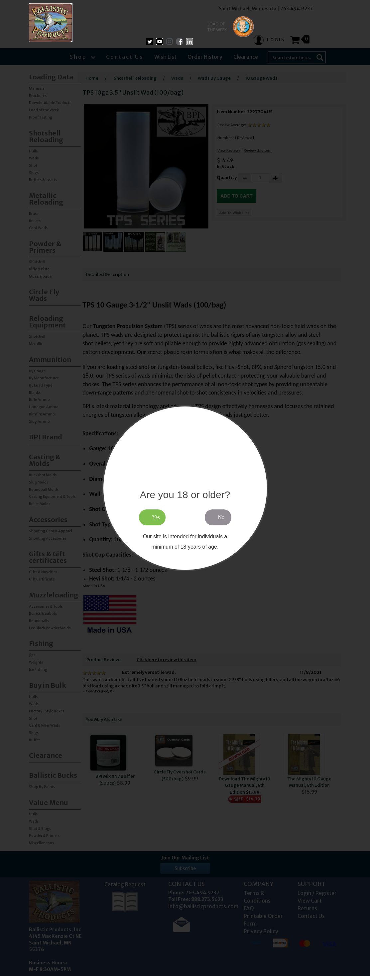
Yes (156, 517)
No (221, 517)
